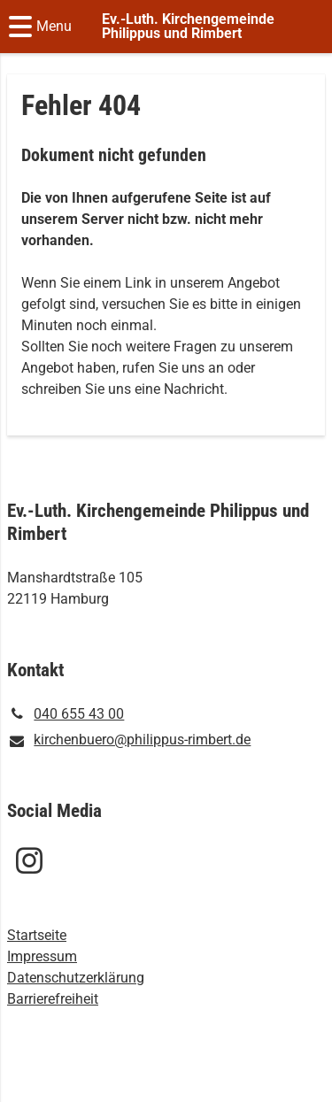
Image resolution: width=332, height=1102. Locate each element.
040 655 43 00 (65, 714)
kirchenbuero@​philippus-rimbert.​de (129, 741)
